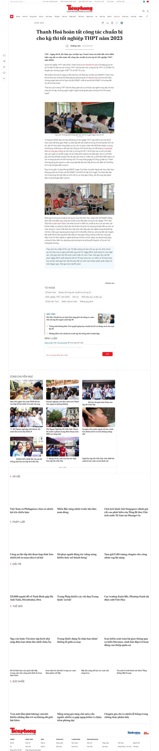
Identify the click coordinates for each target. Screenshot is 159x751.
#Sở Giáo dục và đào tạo (92, 297)
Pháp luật (72, 16)
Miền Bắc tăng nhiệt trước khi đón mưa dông (76, 510)
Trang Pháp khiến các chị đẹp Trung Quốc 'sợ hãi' (77, 598)
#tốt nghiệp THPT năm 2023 (58, 297)
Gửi (107, 354)
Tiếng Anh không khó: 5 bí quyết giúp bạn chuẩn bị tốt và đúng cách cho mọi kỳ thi (81, 327)
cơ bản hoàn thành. (59, 223)
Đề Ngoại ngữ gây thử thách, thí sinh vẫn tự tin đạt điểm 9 (25, 430)
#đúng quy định (86, 301)
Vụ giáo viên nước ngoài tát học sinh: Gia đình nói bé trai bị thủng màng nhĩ (98, 431)
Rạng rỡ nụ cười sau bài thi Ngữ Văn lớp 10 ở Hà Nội (61, 459)
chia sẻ (102, 22)
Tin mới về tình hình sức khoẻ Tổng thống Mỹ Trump (132, 671)
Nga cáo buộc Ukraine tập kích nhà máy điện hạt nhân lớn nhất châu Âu (30, 640)
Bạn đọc (105, 746)
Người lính (89, 16)
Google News (122, 23)
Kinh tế (25, 16)
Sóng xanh (33, 16)
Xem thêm (147, 16)
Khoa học (125, 16)
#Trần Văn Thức (52, 301)
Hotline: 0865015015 (50, 1)
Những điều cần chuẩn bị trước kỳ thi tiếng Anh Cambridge (74, 333)
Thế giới (57, 16)
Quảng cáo (120, 1)
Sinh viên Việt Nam (85, 1)
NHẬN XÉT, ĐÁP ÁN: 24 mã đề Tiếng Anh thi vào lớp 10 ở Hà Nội (26, 460)
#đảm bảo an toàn (69, 301)
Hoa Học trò (99, 1)
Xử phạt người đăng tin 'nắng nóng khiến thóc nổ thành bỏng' (77, 556)
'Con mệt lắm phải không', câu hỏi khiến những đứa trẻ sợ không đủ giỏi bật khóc (31, 717)
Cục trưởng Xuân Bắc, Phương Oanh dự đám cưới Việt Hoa (126, 598)
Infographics (92, 739)
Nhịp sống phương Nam (33, 750)
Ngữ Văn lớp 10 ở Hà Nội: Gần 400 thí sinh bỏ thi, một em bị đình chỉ (98, 459)
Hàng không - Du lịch (125, 746)
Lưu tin (4, 67)
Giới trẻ (64, 16)
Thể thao (81, 16)
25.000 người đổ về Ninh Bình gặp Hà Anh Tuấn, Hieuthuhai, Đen (31, 598)
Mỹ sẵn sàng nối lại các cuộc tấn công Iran (95, 671)
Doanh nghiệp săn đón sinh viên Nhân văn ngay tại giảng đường (62, 402)
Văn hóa (102, 16)
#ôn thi (76, 297)
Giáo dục (117, 16)
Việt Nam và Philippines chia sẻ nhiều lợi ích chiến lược (31, 510)
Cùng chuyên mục (21, 376)
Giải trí (109, 16)
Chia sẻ (4, 61)
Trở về (4, 78)
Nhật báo (29, 739)
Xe (96, 16)
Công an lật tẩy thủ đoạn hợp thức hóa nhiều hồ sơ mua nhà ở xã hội (31, 556)
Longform (76, 739)
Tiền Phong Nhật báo (68, 1)
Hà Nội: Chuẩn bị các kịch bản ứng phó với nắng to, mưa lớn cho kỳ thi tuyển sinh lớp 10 (70, 318)
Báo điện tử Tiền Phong (79, 8)
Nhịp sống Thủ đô (16, 750)
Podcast (59, 739)
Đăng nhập (49, 343)
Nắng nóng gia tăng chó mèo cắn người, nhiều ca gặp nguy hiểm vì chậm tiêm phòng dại (79, 717)
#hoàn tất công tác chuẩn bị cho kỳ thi (75, 292)
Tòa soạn (110, 1)
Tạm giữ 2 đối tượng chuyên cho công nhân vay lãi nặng (125, 556)
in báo (112, 23)
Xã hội (18, 16)
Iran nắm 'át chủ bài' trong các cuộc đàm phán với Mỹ (61, 671)
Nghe (4, 55)
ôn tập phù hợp (92, 77)
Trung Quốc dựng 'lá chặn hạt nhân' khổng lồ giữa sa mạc (77, 640)
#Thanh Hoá (51, 292)
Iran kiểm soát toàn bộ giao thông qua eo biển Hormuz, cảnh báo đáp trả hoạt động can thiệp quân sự (126, 642)
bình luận (117, 23)
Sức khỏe (49, 16)
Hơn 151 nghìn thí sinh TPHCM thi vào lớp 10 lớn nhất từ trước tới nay (25, 402)
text (107, 22)
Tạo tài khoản (62, 343)
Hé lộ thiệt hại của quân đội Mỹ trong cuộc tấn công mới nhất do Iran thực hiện (26, 672)
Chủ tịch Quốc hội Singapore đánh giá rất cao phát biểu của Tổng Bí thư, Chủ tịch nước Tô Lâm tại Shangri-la (126, 512)
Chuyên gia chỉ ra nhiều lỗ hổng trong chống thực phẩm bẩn (126, 715)
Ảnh (42, 739)
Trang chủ (11, 16)
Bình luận (4, 73)
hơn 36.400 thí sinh (90, 65)
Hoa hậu (133, 16)
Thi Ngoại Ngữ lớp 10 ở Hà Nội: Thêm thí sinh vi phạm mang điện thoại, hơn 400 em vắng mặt (62, 431)
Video (140, 16)
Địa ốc (41, 16)
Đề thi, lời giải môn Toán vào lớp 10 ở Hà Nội (97, 403)
